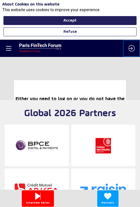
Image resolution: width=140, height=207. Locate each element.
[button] (8, 48)
